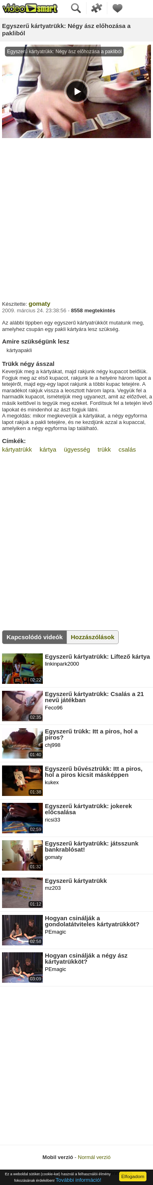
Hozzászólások (93, 637)
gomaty (39, 303)
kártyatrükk (17, 449)
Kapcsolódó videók (35, 637)
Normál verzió (94, 1157)
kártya (48, 449)
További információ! (78, 1180)
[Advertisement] (76, 218)
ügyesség (77, 449)
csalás (127, 449)
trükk (104, 449)
